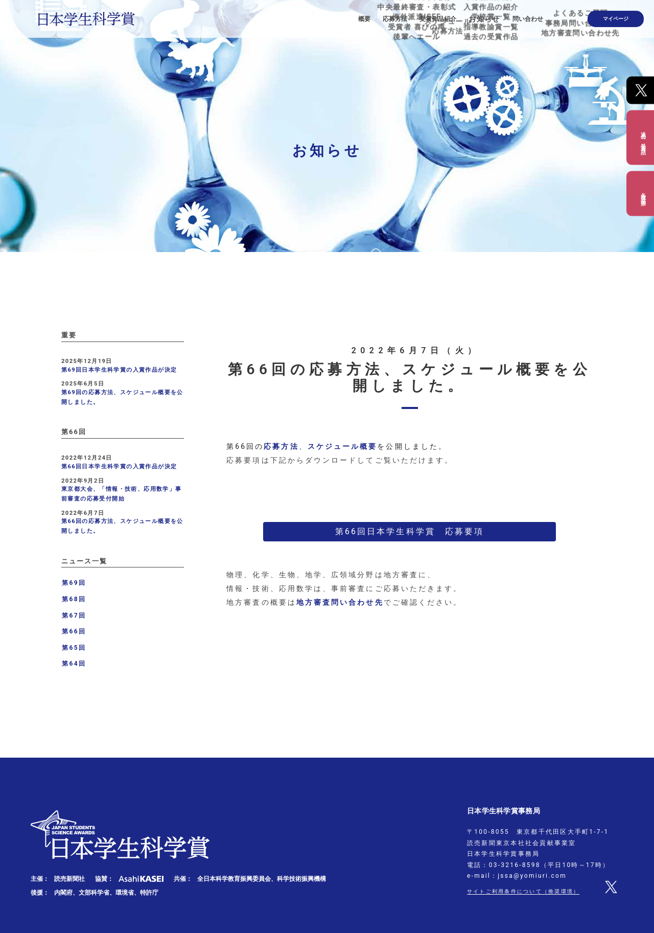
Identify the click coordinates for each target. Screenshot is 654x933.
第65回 (74, 647)
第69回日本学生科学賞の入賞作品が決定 (119, 370)
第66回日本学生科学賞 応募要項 (409, 531)
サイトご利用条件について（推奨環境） (532, 891)
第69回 (74, 582)
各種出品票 (643, 193)
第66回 (74, 631)
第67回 (74, 615)
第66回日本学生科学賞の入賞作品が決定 (119, 466)
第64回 (74, 663)
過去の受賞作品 (643, 137)
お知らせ (509, 15)
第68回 (74, 599)
